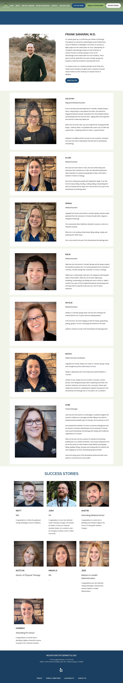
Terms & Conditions (53, 678)
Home (12, 6)
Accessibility (69, 678)
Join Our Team (65, 6)
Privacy (39, 678)
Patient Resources (43, 6)
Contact (55, 6)
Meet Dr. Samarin (28, 6)
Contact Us (82, 678)
